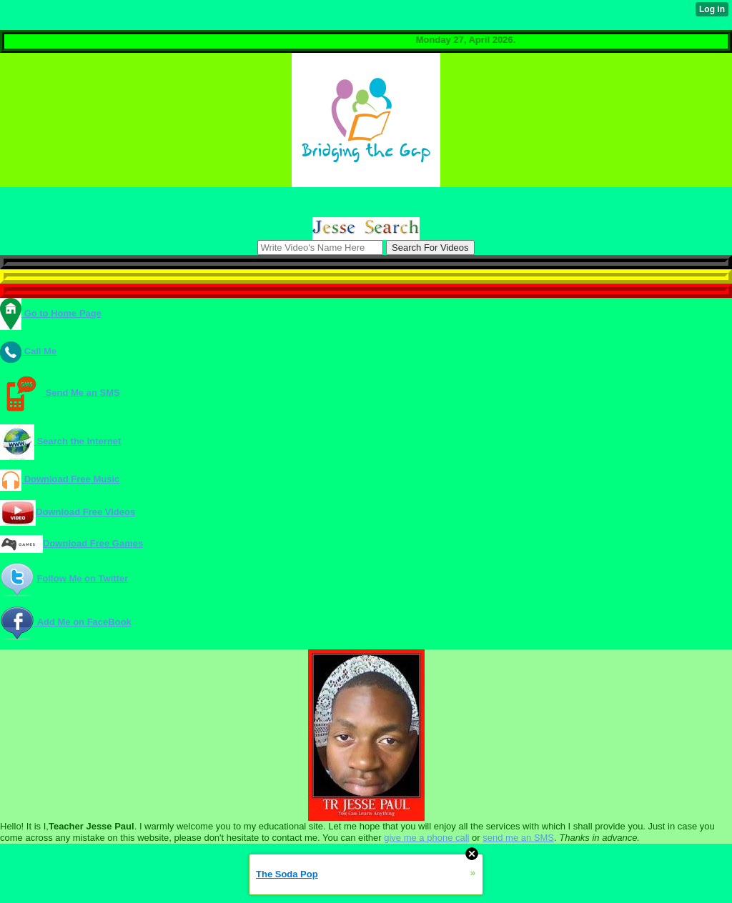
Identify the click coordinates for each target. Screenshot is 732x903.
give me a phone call (426, 837)
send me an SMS (518, 837)
